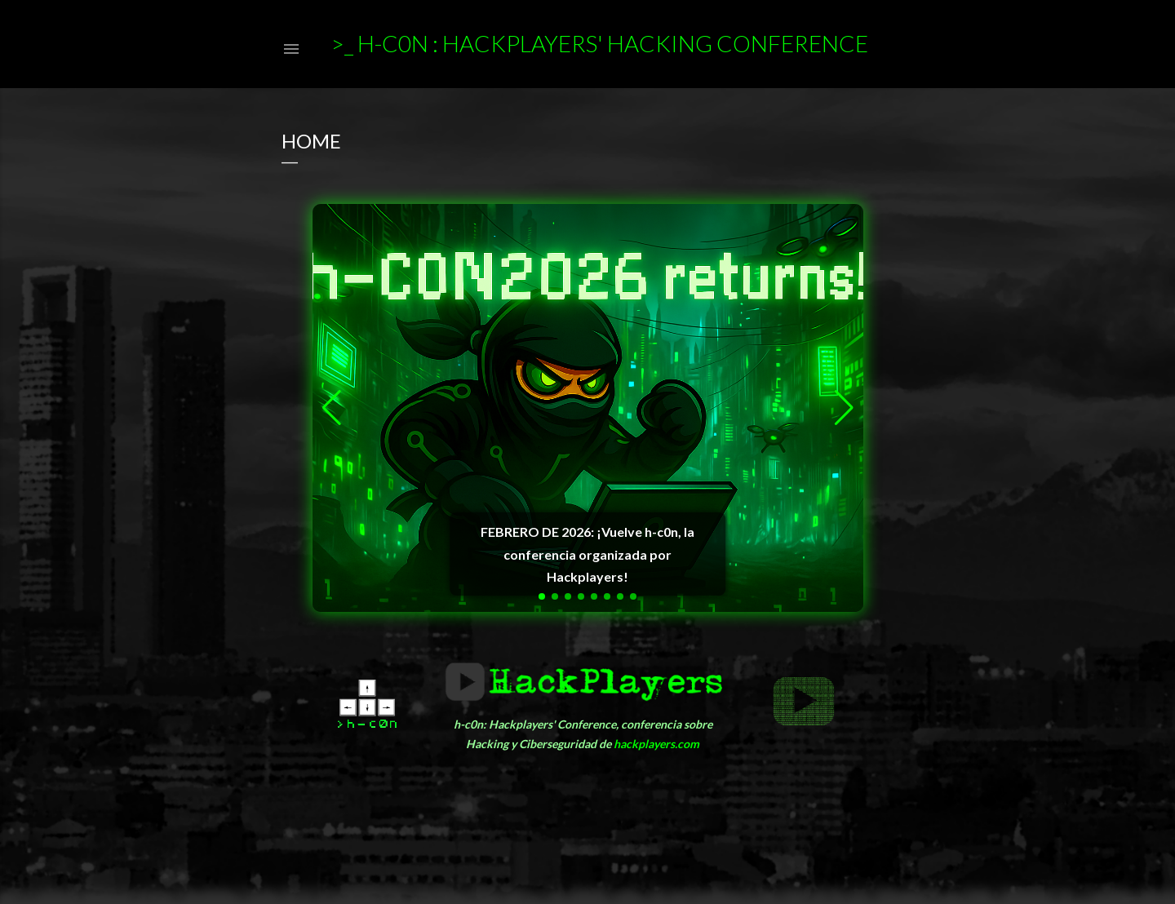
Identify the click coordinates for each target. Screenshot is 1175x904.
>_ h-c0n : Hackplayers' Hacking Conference (599, 43)
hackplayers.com (656, 744)
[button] (542, 596)
